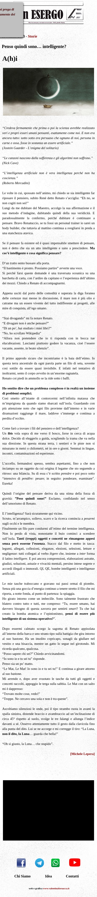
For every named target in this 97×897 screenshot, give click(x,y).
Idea (48, 876)
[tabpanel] (48, 44)
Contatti (72, 876)
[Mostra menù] (12, 13)
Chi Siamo (22, 876)
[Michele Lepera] (82, 754)
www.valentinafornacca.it (56, 888)
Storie (32, 36)
